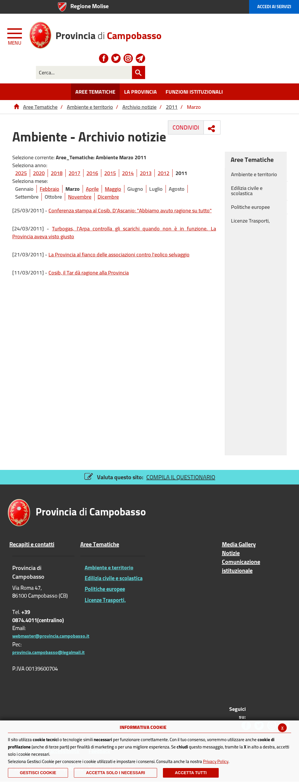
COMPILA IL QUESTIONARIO (180, 477)
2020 (39, 173)
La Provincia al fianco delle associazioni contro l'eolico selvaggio (119, 254)
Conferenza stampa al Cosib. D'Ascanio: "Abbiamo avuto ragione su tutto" (130, 210)
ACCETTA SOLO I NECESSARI (115, 772)
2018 (56, 173)
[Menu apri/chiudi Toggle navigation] (15, 35)
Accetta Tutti (191, 772)
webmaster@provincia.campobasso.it (50, 635)
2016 (92, 173)
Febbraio (49, 189)
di (108, 33)
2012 (163, 173)
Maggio (113, 189)
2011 (172, 107)
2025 (21, 173)
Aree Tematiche (40, 107)
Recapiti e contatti (31, 544)
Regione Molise (89, 6)
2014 (128, 173)
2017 (74, 173)
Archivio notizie (139, 107)
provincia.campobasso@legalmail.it (48, 652)
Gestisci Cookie (38, 772)
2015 (110, 173)
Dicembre (108, 197)
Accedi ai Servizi (274, 6)
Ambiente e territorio (90, 107)
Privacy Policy (215, 761)
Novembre (79, 197)
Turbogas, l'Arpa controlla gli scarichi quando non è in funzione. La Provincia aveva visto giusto (114, 232)
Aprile (92, 189)
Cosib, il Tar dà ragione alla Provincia (88, 272)
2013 (146, 173)
